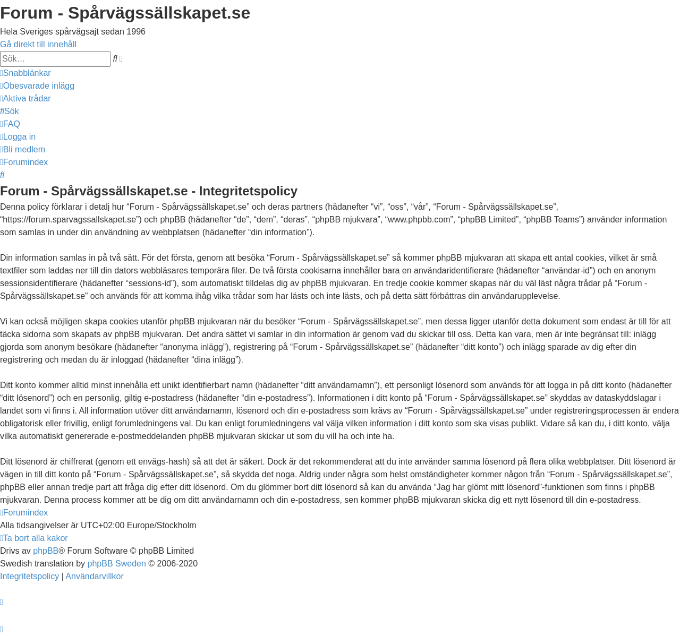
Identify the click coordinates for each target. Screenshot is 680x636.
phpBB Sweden (117, 563)
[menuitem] (37, 85)
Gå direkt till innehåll (38, 44)
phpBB (45, 550)
